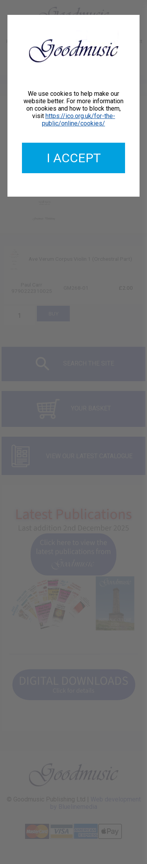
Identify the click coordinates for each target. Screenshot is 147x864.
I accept (74, 158)
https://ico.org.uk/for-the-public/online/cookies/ (78, 119)
